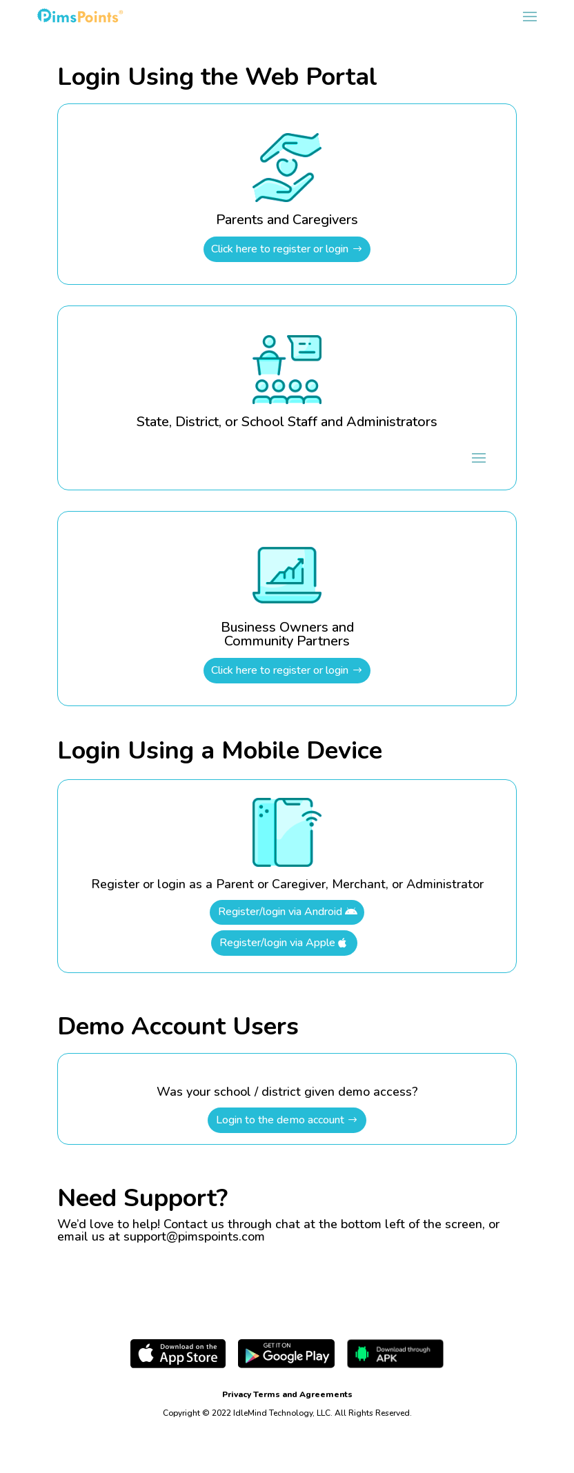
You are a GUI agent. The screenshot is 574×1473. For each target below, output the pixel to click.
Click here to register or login (279, 249)
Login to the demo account (280, 1120)
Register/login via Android (280, 911)
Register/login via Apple (277, 942)
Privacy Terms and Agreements (287, 1394)
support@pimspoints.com (194, 1236)
